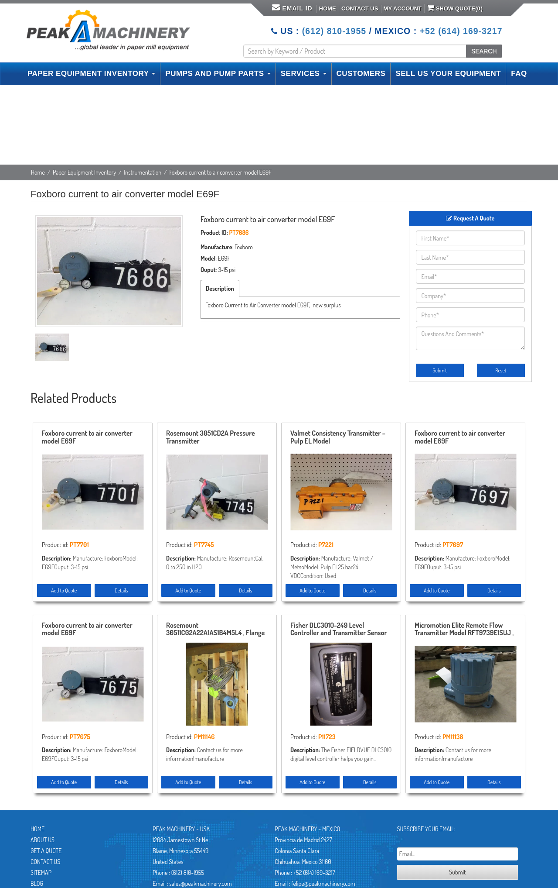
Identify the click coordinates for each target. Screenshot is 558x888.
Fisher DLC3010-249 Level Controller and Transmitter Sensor (338, 629)
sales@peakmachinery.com (200, 883)
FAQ (519, 73)
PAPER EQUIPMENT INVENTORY (91, 73)
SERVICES (304, 73)
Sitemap (41, 872)
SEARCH (484, 51)
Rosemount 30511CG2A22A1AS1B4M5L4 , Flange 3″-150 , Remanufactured (215, 629)
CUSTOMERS (361, 73)
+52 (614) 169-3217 (461, 31)
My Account (403, 8)
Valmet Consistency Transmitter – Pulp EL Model (337, 437)
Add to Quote (64, 590)
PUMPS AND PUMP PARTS (217, 73)
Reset (500, 370)
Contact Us (359, 8)
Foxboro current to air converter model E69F (87, 437)
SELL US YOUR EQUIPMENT (448, 73)
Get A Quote (46, 850)
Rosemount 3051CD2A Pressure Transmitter (210, 437)
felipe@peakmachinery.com (323, 883)
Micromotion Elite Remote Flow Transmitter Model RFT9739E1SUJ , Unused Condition (464, 629)
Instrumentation (142, 172)
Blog (37, 883)
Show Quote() (455, 8)
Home (327, 8)
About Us (42, 839)
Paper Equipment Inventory (84, 172)
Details (121, 590)
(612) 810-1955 (334, 31)
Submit (439, 370)
